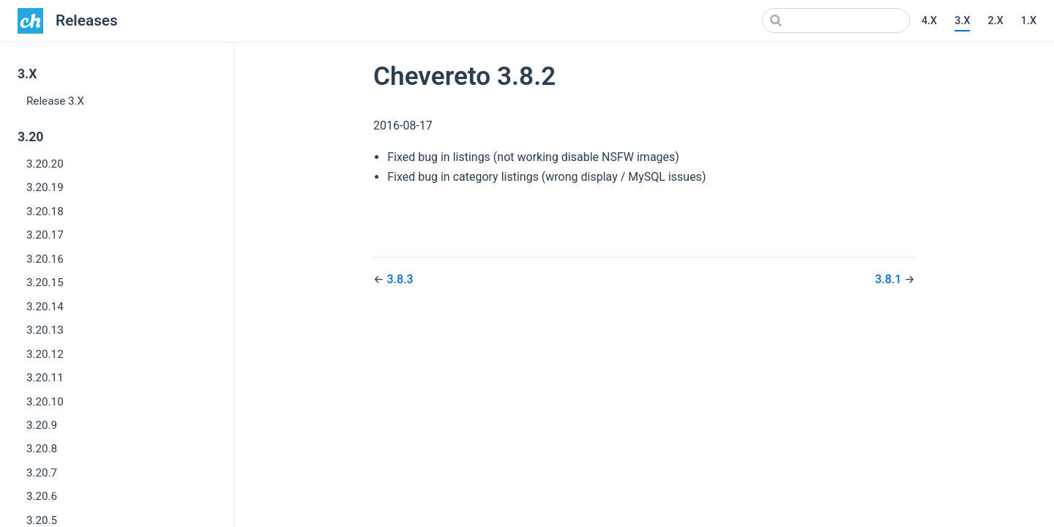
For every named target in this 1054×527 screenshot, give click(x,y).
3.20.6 (41, 496)
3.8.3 (399, 279)
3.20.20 (45, 164)
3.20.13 (45, 330)
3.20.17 (45, 235)
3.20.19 (45, 187)
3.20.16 (45, 259)
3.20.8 (41, 448)
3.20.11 (45, 377)
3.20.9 (41, 425)
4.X (929, 21)
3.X (962, 21)
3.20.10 (45, 401)
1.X (1028, 21)
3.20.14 (45, 306)
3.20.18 (45, 211)
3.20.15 (45, 282)
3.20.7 (41, 472)
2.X (995, 21)
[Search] (836, 20)
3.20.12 (45, 354)
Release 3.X (55, 101)
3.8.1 (889, 279)
